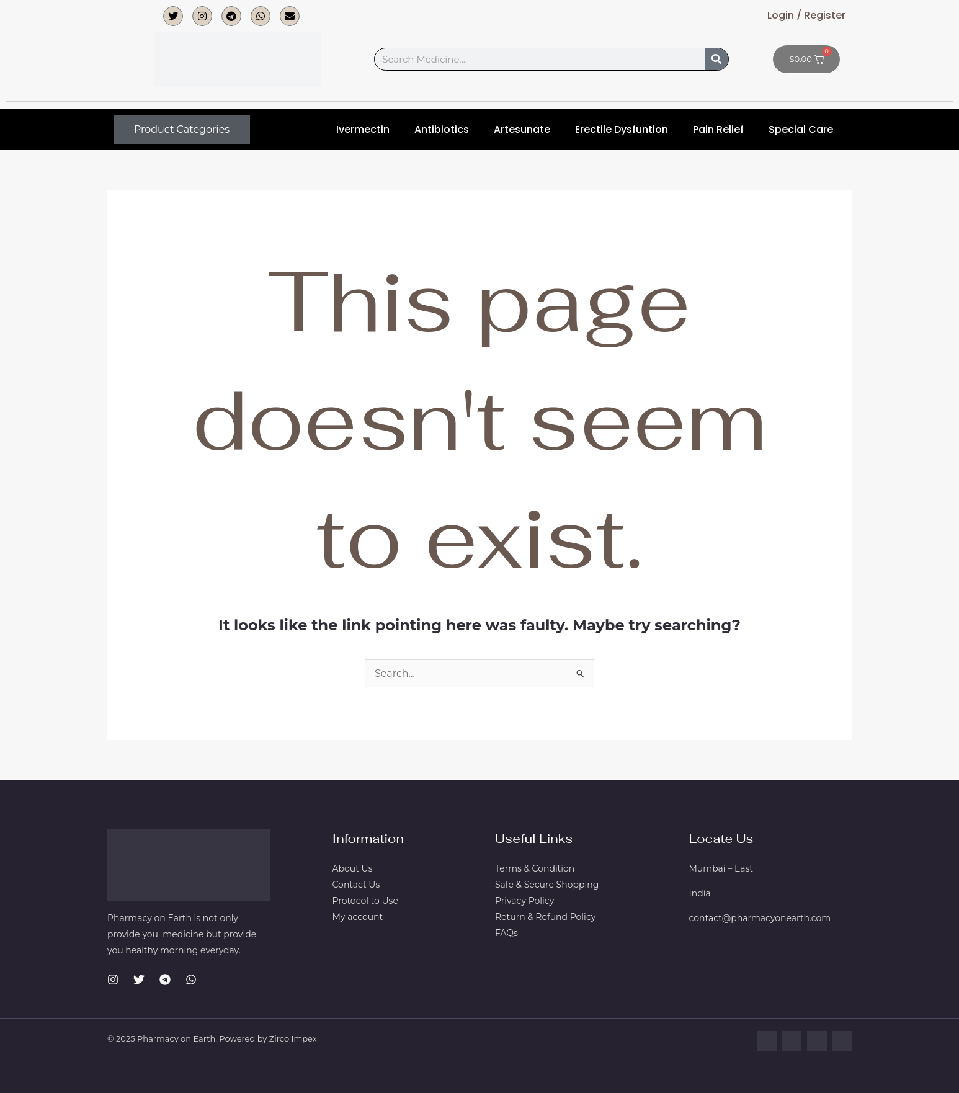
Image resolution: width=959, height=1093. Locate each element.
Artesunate (522, 129)
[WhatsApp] (191, 979)
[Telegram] (165, 979)
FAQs (506, 933)
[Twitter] (139, 979)
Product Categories (182, 129)
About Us (352, 868)
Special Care (801, 129)
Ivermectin (363, 129)
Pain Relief (718, 129)
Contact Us (356, 884)
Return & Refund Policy (545, 916)
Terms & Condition (534, 868)
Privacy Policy (524, 900)
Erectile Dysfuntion (621, 129)
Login (780, 15)
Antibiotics (441, 129)
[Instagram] (112, 979)
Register (823, 15)
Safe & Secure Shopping (547, 884)
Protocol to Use (365, 900)
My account (357, 916)
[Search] (716, 59)
